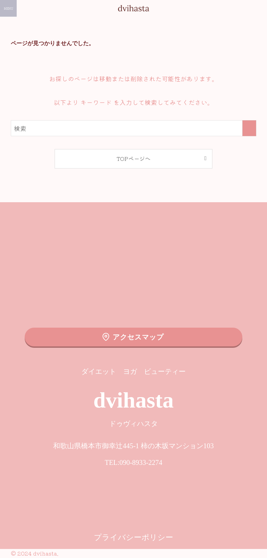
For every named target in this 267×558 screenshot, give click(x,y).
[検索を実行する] (249, 128)
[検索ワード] (134, 128)
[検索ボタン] (258, 8)
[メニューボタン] (8, 8)
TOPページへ (133, 158)
